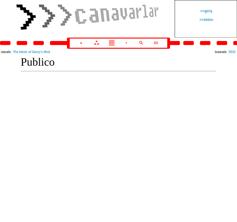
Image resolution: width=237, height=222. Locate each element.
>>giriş (206, 11)
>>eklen (205, 20)
